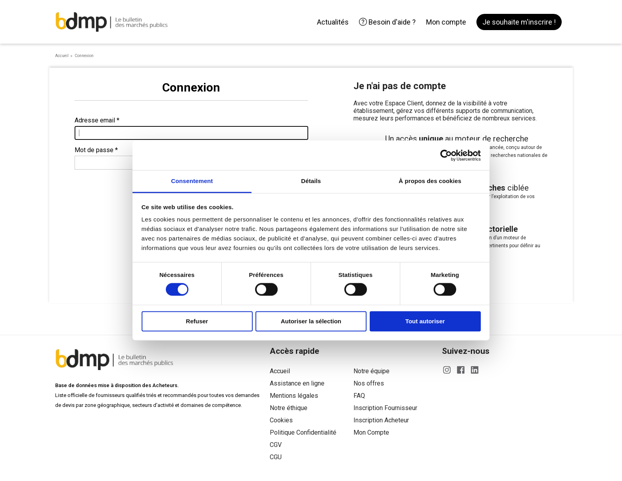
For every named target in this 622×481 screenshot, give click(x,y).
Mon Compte (371, 432)
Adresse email (95, 120)
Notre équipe (371, 371)
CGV (276, 445)
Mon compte (446, 22)
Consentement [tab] (192, 181)
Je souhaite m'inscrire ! (519, 22)
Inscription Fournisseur (385, 408)
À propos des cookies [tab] (430, 181)
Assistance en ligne (297, 383)
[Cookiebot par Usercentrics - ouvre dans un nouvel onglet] (446, 155)
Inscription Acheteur (381, 420)
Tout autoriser (425, 321)
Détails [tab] (311, 181)
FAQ (359, 395)
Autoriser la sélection (311, 321)
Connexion (84, 55)
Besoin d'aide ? (387, 22)
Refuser (197, 321)
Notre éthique (288, 408)
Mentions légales (294, 395)
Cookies (281, 420)
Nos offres (368, 383)
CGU (276, 457)
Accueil (62, 55)
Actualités (333, 22)
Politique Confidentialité (303, 432)
